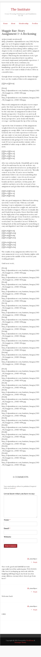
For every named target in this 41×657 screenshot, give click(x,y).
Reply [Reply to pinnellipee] (34, 562)
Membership (23, 23)
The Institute (20, 9)
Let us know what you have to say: (19, 494)
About (13, 23)
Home (5, 23)
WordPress (30, 640)
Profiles (35, 23)
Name (6, 520)
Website (7, 537)
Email (6, 528)
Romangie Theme (20, 642)
